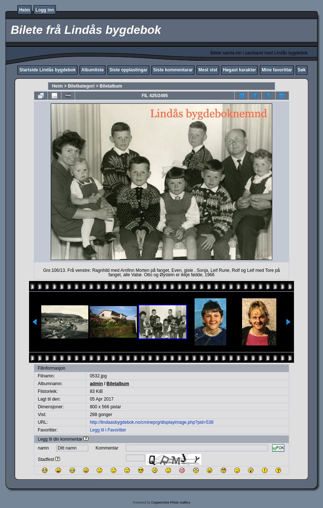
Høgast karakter (239, 69)
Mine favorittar (277, 69)
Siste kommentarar (173, 69)
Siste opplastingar (128, 69)
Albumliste (92, 69)
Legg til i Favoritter (108, 430)
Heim (24, 10)
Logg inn (44, 10)
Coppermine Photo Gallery (170, 502)
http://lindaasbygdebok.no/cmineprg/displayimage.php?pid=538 (151, 422)
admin (96, 383)
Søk (302, 69)
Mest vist (207, 69)
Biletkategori (81, 86)
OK (278, 448)
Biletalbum (111, 86)
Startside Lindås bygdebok (47, 69)
